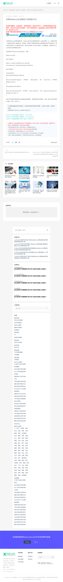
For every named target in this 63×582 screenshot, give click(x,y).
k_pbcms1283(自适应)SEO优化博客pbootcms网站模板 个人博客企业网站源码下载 (31, 253)
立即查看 (27, 542)
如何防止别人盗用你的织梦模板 (38, 176)
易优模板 (20, 556)
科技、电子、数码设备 (20, 458)
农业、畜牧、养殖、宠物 (21, 435)
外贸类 (16, 490)
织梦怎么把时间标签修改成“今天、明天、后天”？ (24, 191)
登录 (37, 212)
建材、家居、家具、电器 (21, 448)
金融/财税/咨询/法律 (20, 416)
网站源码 (16, 357)
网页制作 (16, 332)
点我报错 (29, 127)
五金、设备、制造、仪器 (21, 430)
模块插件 (16, 340)
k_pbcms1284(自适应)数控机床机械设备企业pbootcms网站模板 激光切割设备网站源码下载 (30, 248)
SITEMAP (38, 579)
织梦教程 (23, 10)
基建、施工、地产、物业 (21, 443)
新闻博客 (16, 391)
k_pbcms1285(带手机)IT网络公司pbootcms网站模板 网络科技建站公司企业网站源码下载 (31, 244)
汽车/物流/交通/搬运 (20, 398)
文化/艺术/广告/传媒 (20, 388)
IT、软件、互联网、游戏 (21, 428)
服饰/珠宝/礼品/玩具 (20, 393)
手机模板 (16, 354)
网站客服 (17, 125)
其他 (15, 482)
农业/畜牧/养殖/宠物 (20, 369)
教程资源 (18, 10)
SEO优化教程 (18, 322)
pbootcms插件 (18, 342)
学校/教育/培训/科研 (20, 381)
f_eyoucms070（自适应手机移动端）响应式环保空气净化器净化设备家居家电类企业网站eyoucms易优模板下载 (45, 154)
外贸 (15, 379)
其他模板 (16, 366)
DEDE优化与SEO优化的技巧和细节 (10, 176)
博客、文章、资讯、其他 (21, 440)
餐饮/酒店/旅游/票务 (20, 421)
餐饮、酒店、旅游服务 (20, 475)
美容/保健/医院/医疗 (20, 406)
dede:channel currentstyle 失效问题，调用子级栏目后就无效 (38, 191)
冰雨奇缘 (9, 16)
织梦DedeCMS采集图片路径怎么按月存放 (52, 190)
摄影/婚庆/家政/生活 (20, 384)
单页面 (16, 374)
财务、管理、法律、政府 (21, 467)
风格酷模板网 (12, 10)
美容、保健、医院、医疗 (21, 460)
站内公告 (16, 347)
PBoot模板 (20, 559)
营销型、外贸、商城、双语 (21, 462)
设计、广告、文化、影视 (21, 465)
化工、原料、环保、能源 (21, 438)
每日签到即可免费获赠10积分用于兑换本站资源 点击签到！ (30, 269)
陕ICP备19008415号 (28, 579)
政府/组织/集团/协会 (20, 386)
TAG (34, 579)
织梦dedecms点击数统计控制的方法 (22, 110)
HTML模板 (20, 562)
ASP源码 (16, 359)
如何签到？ (42, 28)
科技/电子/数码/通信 (20, 403)
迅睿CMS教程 (18, 337)
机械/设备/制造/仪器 (20, 396)
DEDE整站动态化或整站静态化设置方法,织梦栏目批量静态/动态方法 (10, 192)
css (15, 334)
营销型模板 (17, 408)
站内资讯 (16, 345)
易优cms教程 (17, 325)
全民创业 (30, 559)
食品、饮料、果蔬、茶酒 (21, 472)
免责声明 (30, 556)
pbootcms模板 (18, 362)
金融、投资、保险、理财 (21, 470)
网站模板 (16, 350)
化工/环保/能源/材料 (20, 371)
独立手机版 (17, 401)
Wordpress (17, 423)
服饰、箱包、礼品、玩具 (21, 453)
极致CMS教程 (18, 327)
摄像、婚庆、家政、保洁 (21, 450)
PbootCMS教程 (18, 320)
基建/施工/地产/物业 (20, 376)
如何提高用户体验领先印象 (52, 176)
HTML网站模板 (18, 352)
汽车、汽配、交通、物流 (21, 455)
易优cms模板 (17, 426)
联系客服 (35, 129)
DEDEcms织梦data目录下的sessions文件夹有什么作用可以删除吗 (24, 177)
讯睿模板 (16, 478)
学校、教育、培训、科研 (21, 445)
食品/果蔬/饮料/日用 (20, 418)
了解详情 (36, 542)
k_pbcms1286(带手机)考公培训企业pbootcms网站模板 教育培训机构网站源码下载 (31, 240)
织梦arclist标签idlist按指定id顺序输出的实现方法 (17, 152)
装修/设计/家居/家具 (20, 411)
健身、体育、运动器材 (20, 433)
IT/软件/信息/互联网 (20, 364)
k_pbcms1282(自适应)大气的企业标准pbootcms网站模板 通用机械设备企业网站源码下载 (31, 257)
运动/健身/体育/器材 (20, 413)
